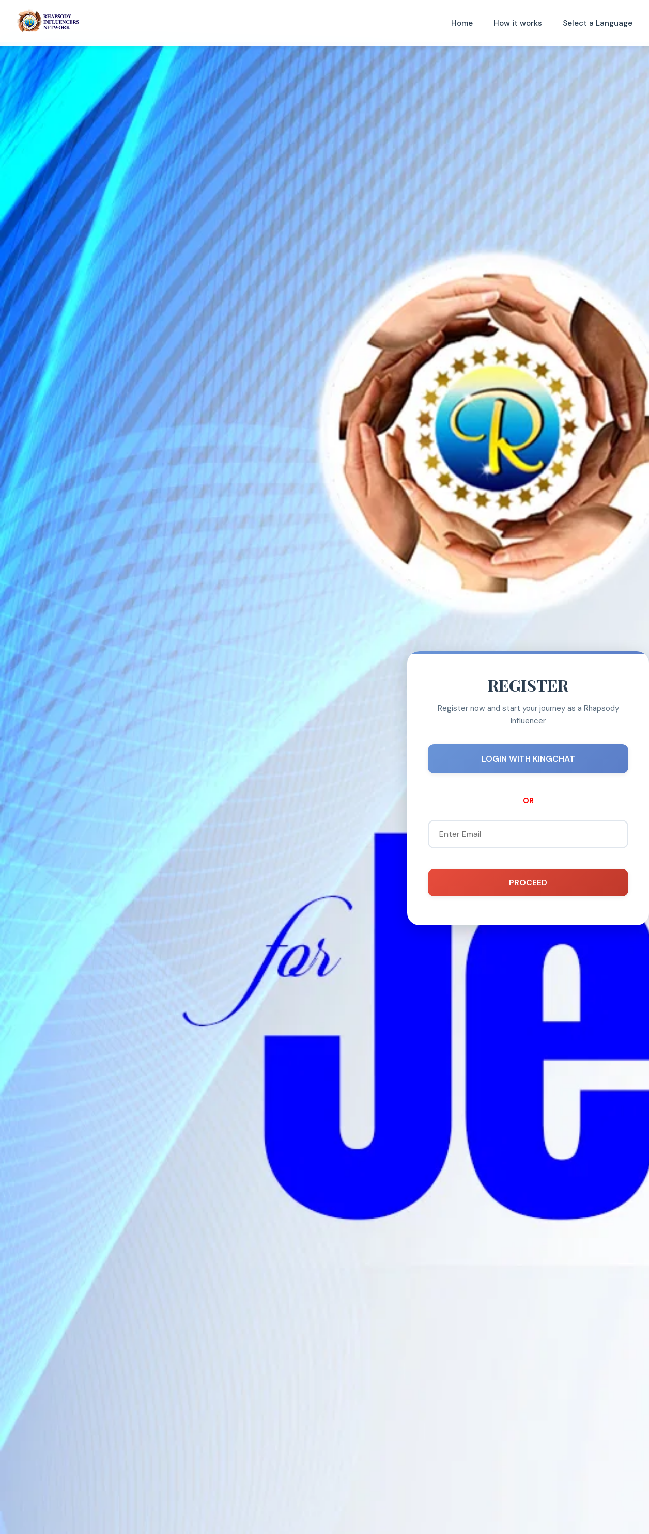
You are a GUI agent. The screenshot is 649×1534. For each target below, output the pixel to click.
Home (462, 23)
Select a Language (597, 23)
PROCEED (528, 882)
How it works (517, 23)
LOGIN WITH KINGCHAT (528, 758)
